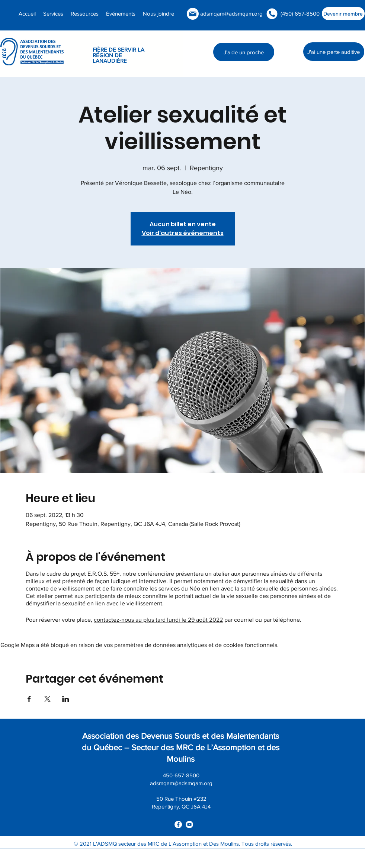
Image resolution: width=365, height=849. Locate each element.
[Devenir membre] (343, 13)
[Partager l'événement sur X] (47, 699)
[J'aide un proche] (243, 52)
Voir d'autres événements (183, 233)
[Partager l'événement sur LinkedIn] (65, 699)
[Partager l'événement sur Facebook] (29, 699)
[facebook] (178, 824)
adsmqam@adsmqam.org (231, 13)
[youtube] (189, 824)
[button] (84, 13)
